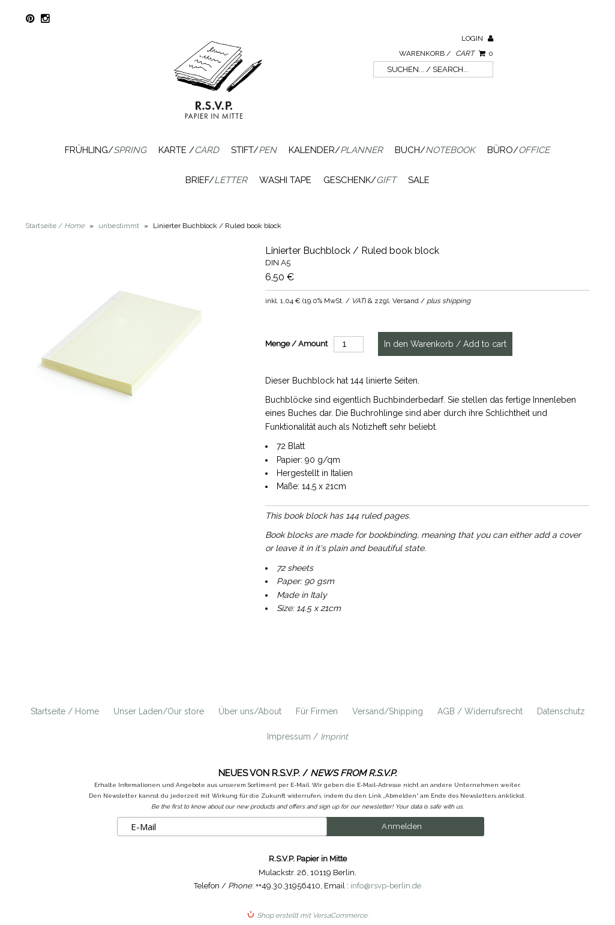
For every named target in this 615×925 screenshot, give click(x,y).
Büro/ (518, 150)
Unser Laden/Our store (158, 711)
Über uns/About (249, 711)
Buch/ (435, 150)
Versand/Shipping (387, 711)
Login (477, 38)
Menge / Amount (296, 343)
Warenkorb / (446, 53)
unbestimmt (118, 225)
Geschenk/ (359, 180)
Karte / (188, 150)
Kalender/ (336, 150)
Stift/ (254, 150)
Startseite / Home (65, 711)
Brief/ (216, 180)
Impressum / (307, 736)
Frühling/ (105, 150)
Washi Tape (285, 180)
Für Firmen (317, 711)
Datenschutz (561, 711)
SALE (419, 180)
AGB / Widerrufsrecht (480, 711)
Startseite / (55, 225)
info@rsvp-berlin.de (385, 885)
